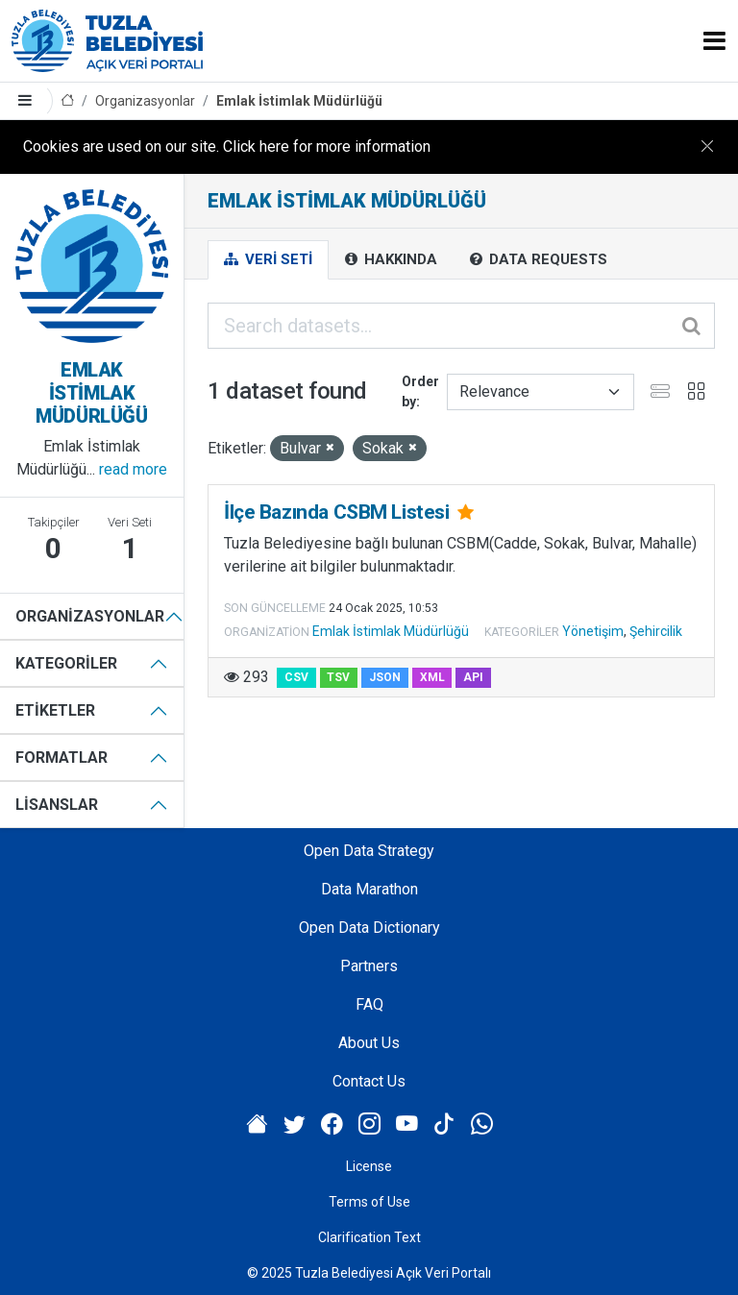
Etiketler (55, 710)
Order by (420, 391)
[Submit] (693, 326)
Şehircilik (655, 631)
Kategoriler (66, 663)
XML (432, 677)
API (473, 677)
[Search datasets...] (461, 326)
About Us (369, 1043)
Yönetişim (593, 631)
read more (133, 469)
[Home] (67, 101)
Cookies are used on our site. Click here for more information (226, 146)
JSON (385, 677)
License (369, 1166)
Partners (369, 966)
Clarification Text (369, 1237)
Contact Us (369, 1081)
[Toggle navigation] (714, 41)
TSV (338, 677)
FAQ (369, 1004)
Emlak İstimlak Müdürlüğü (299, 101)
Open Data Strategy (369, 851)
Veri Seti (268, 259)
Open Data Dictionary (369, 927)
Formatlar (61, 757)
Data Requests (538, 259)
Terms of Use (369, 1201)
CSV (296, 677)
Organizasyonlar (145, 101)
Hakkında (391, 259)
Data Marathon (369, 889)
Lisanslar (56, 804)
